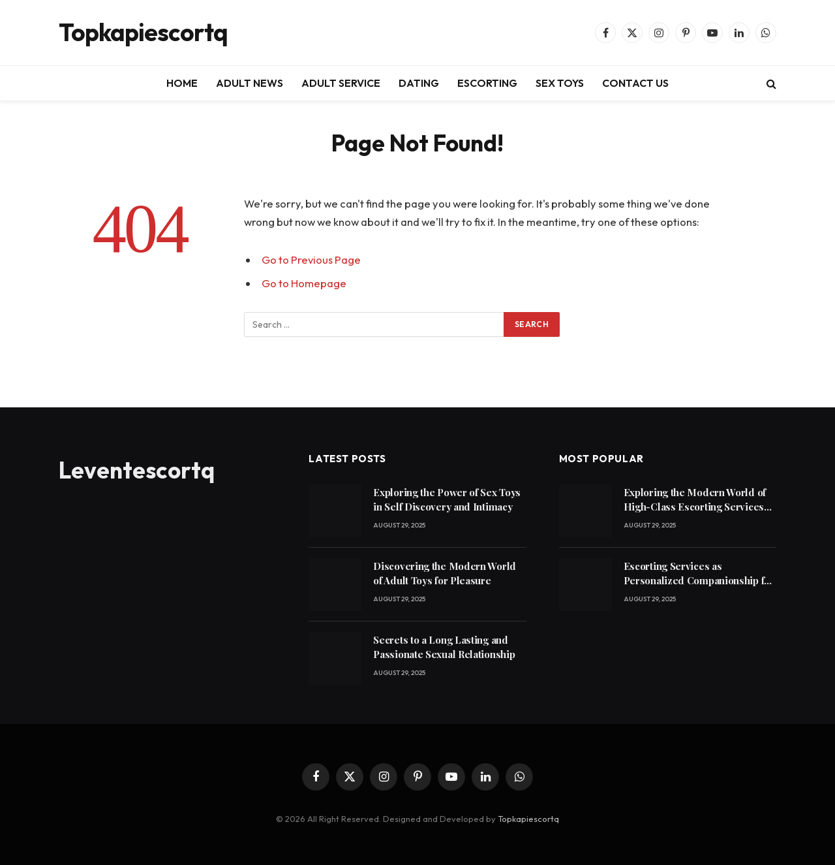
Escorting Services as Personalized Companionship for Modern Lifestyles (699, 573)
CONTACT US (635, 82)
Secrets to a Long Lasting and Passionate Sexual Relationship (444, 646)
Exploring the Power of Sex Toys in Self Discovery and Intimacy (447, 499)
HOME (182, 82)
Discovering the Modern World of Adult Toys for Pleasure (444, 572)
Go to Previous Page (311, 259)
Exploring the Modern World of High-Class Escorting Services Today (695, 500)
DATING (419, 82)
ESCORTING (487, 82)
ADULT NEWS (249, 82)
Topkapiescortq (528, 818)
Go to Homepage (304, 283)
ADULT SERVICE (340, 82)
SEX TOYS (560, 82)
